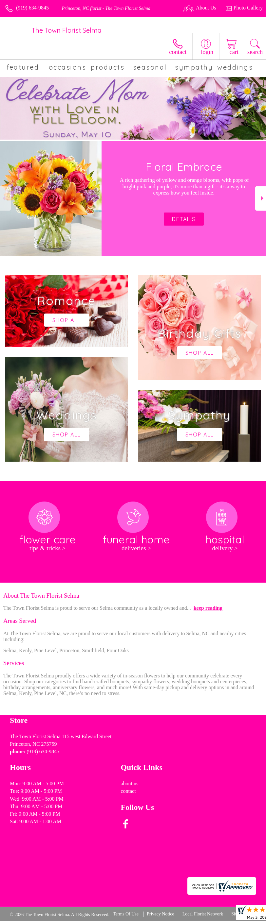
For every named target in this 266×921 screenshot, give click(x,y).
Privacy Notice (160, 914)
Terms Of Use (126, 914)
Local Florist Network (202, 914)
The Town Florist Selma (66, 30)
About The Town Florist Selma (41, 595)
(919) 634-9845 (32, 7)
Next (260, 198)
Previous (5, 198)
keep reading (208, 608)
